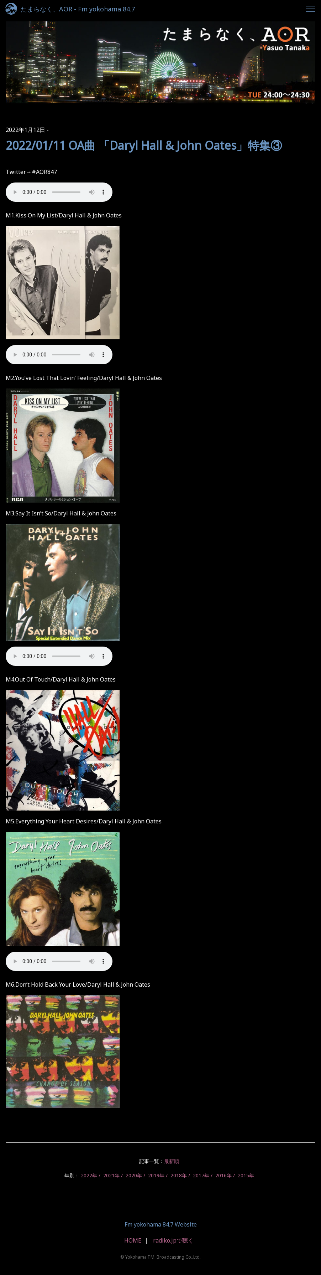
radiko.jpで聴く (173, 1240)
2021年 (111, 1175)
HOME (132, 1240)
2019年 (156, 1175)
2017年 (201, 1175)
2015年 (246, 1175)
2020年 (134, 1175)
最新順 (171, 1161)
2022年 (89, 1175)
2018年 (178, 1175)
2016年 (223, 1175)
